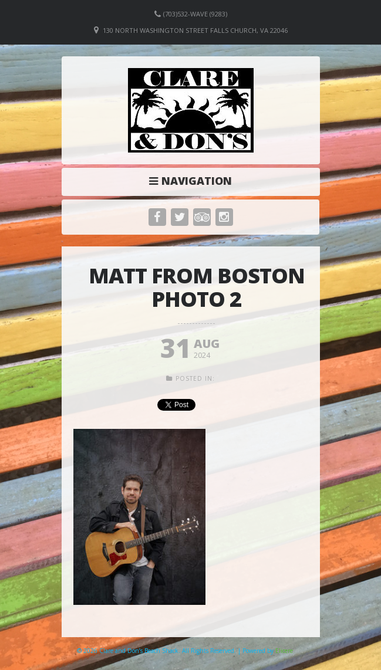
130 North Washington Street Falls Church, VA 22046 (195, 30)
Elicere (284, 651)
